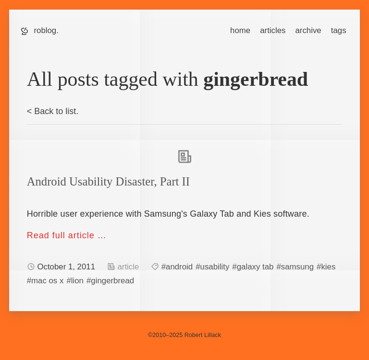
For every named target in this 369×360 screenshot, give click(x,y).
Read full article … (67, 235)
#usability (212, 266)
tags (338, 30)
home (240, 30)
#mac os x (45, 280)
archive (308, 30)
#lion (75, 280)
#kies (326, 266)
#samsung (295, 266)
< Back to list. (53, 111)
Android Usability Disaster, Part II (108, 181)
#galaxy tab (252, 266)
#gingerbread (110, 280)
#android (177, 266)
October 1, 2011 (67, 266)
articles (272, 30)
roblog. (46, 30)
